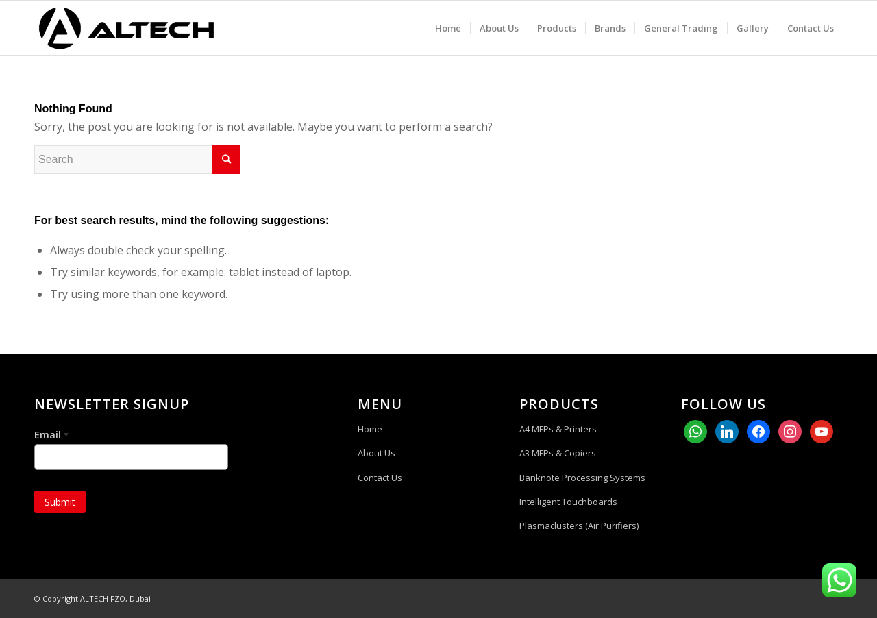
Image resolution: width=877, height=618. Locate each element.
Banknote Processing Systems (582, 477)
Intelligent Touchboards (568, 501)
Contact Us (380, 477)
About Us (376, 453)
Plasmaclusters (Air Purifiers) (579, 525)
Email (51, 434)
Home (370, 429)
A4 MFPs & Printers (558, 429)
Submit (60, 501)
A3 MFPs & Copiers (557, 453)
